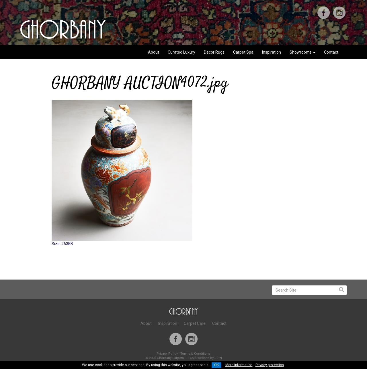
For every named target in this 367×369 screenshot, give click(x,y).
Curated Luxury (181, 52)
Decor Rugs (214, 52)
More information (239, 365)
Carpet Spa (243, 52)
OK (216, 365)
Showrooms (302, 52)
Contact (331, 52)
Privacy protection (269, 365)
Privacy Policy (167, 354)
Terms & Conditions (195, 354)
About (153, 52)
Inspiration (271, 52)
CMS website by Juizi (206, 358)
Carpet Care (195, 323)
